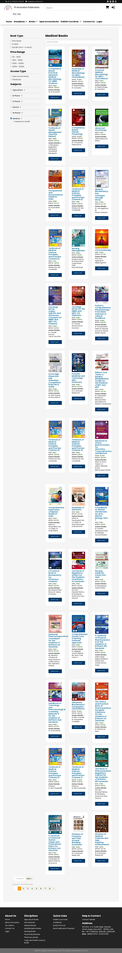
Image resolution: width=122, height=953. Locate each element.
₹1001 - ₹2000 (18, 63)
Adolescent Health (22, 121)
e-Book (15, 44)
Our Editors (9, 925)
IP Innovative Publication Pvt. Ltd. (74, 950)
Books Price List (59, 925)
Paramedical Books (32, 934)
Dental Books (29, 922)
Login (99, 21)
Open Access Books (49, 21)
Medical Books (30, 925)
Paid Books (16, 79)
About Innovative (12, 922)
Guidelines (57, 922)
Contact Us (89, 21)
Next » (29, 878)
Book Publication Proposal (63, 928)
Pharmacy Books (31, 937)
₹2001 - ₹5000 (18, 66)
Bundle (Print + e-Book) (22, 47)
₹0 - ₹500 (16, 57)
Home (9, 21)
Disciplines (20, 21)
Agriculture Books (31, 919)
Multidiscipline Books (32, 928)
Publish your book (60, 919)
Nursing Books (30, 931)
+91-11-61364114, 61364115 (15, 1)
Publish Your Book (71, 21)
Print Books (16, 41)
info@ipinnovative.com (34, 1)
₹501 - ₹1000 (17, 60)
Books (33, 21)
